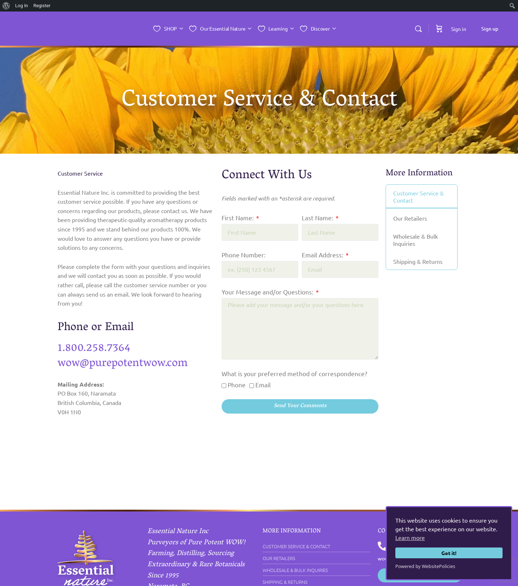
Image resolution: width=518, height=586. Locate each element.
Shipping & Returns (418, 261)
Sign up (489, 28)
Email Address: (323, 254)
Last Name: (318, 217)
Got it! (448, 553)
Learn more (410, 537)
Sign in (458, 29)
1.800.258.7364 (97, 348)
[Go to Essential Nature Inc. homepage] (75, 29)
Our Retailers (410, 218)
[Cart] (439, 29)
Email (263, 384)
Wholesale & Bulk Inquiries (416, 240)
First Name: (238, 217)
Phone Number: (243, 254)
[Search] (418, 28)
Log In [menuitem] (21, 5)
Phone (237, 384)
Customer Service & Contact (419, 197)
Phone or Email (98, 327)
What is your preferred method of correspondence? (294, 373)
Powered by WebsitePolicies (425, 566)
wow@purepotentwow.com (127, 363)
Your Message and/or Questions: (268, 292)
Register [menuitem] (42, 5)
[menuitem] (6, 6)
